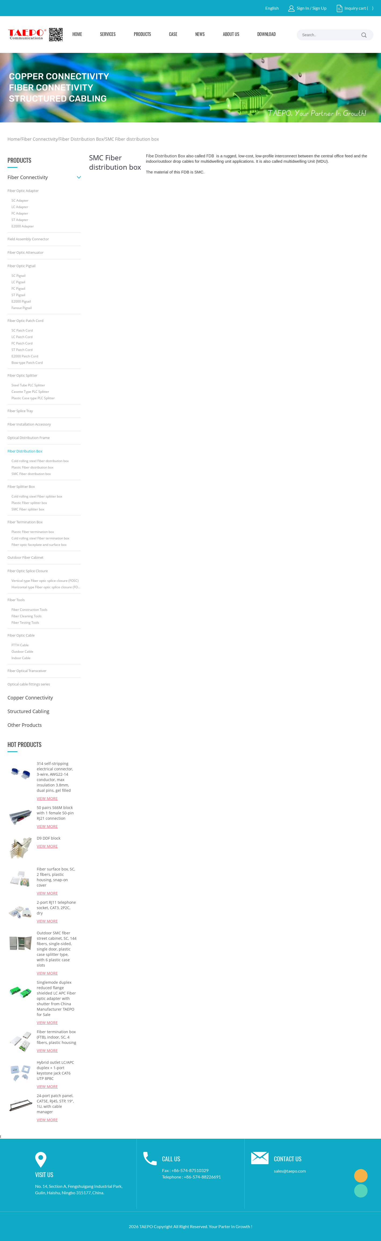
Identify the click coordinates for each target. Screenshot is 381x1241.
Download (266, 34)
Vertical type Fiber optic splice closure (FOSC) (45, 580)
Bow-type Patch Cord (27, 362)
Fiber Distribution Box (81, 139)
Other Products (25, 725)
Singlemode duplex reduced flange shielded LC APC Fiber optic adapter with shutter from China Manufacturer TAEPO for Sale (56, 998)
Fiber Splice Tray (20, 410)
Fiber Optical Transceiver (27, 670)
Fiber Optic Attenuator (25, 252)
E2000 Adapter (23, 226)
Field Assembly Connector (28, 239)
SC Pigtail (18, 275)
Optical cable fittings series (29, 684)
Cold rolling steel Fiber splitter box (37, 496)
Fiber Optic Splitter (22, 375)
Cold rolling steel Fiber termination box (40, 538)
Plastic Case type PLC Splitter (33, 398)
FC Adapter (20, 213)
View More (47, 798)
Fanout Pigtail (22, 308)
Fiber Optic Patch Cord (25, 320)
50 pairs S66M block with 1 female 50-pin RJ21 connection (55, 813)
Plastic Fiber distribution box (32, 467)
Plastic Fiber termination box (33, 531)
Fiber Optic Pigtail (21, 265)
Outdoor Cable (22, 651)
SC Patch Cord (22, 330)
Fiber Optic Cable (21, 635)
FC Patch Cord (22, 343)
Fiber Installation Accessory (29, 424)
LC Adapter (20, 207)
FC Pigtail (18, 288)
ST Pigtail (18, 295)
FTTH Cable (20, 645)
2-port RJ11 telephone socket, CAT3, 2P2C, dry (56, 908)
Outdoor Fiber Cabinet (25, 557)
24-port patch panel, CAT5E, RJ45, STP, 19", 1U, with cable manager (55, 1103)
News (200, 34)
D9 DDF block (48, 838)
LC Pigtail (18, 282)
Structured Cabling (28, 711)
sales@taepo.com (290, 1170)
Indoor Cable (21, 658)
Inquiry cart (355, 7)
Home (77, 34)
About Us (231, 34)
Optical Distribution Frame (29, 437)
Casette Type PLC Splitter (30, 391)
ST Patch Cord (22, 349)
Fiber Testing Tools (25, 622)
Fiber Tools (16, 599)
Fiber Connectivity (39, 139)
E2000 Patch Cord (25, 356)
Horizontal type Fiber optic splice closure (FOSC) (46, 587)
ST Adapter (20, 219)
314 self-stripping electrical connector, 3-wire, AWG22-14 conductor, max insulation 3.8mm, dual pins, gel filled (55, 777)
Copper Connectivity (30, 697)
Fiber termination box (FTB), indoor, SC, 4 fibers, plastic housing (56, 1037)
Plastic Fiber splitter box (29, 502)
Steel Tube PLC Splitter (28, 385)
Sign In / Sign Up (312, 7)
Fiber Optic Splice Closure (28, 570)
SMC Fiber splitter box (28, 509)
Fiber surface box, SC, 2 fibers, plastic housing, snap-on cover (56, 877)
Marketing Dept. (361, 1175)
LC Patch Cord (22, 337)
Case (173, 34)
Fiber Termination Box (25, 522)
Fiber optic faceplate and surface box (39, 544)
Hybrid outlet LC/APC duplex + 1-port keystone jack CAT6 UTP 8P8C (55, 1070)
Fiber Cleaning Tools (27, 616)
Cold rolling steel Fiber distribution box (40, 461)
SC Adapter (20, 200)
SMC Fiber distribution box (132, 139)
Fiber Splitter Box (21, 486)
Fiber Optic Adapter (23, 190)
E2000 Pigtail (21, 301)
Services (108, 34)
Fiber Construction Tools (29, 609)
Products (142, 34)
